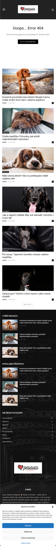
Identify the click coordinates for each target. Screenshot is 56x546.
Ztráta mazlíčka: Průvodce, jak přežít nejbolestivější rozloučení (21, 138)
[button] (53, 507)
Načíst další (28, 304)
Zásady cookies (25, 543)
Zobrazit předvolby (28, 538)
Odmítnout (28, 532)
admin (4, 103)
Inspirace (5, 93)
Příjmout (28, 526)
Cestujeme (6, 211)
